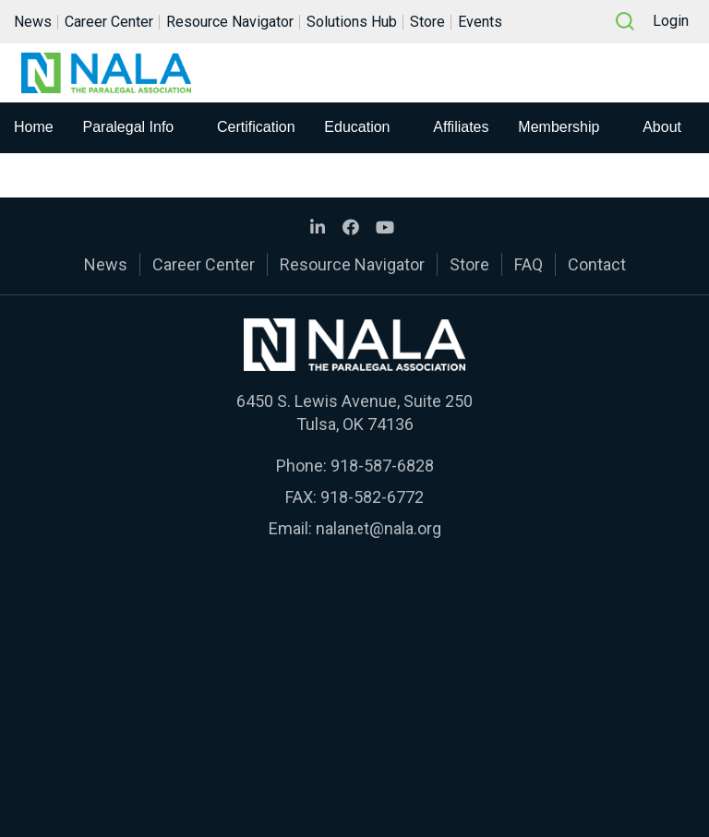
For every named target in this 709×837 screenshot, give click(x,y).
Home (34, 127)
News (33, 21)
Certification (255, 127)
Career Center (109, 21)
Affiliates (460, 127)
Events (480, 21)
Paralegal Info (128, 127)
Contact (597, 264)
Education (357, 127)
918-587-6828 (382, 465)
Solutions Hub (351, 21)
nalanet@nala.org (378, 528)
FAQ (528, 264)
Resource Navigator (230, 21)
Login (671, 21)
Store (427, 21)
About (662, 127)
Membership (558, 127)
